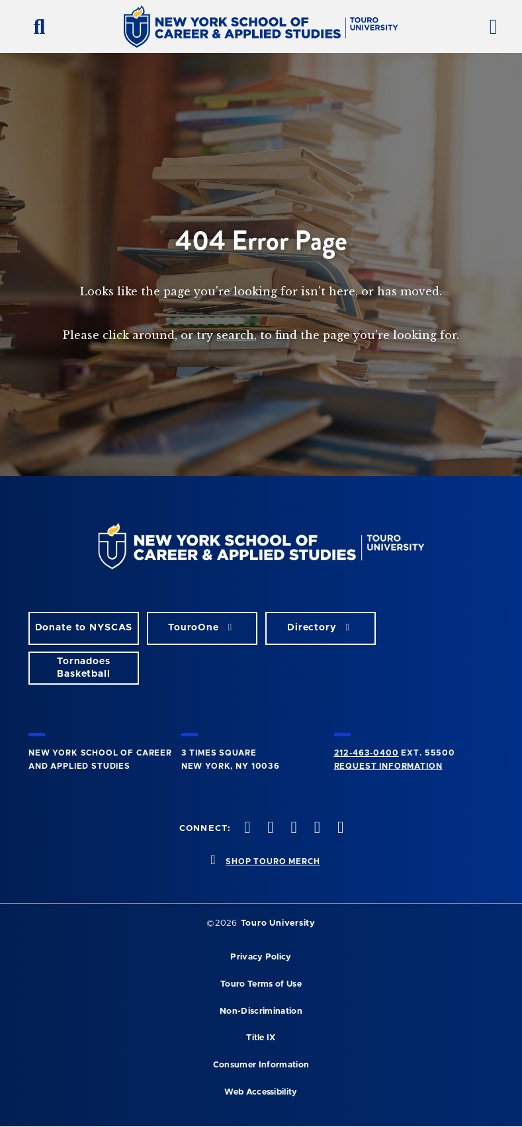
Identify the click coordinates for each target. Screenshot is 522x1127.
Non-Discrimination (261, 1011)
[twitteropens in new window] (269, 828)
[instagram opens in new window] (292, 828)
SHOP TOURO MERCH (273, 861)
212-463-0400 (366, 753)
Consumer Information (261, 1065)
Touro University (278, 923)
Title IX (261, 1038)
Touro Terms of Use (261, 984)
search (235, 335)
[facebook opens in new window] (246, 828)
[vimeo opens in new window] (315, 828)
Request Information (388, 766)
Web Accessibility (260, 1092)
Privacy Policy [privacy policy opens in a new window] (260, 957)
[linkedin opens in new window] (338, 828)
